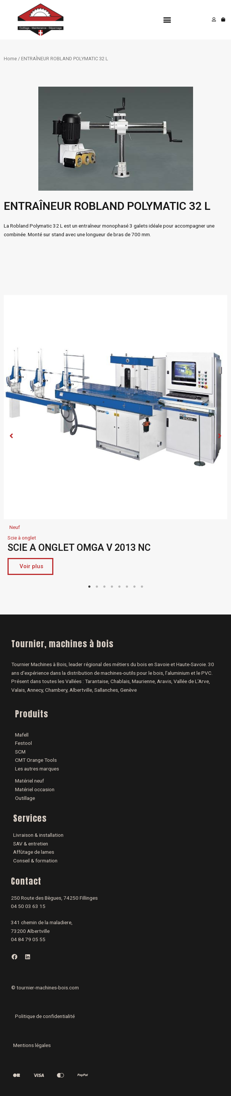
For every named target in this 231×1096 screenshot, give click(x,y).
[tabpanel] (115, 437)
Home (10, 58)
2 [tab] (97, 586)
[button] (167, 20)
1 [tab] (89, 586)
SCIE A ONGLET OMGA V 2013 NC (79, 547)
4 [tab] (112, 586)
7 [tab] (134, 586)
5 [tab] (119, 586)
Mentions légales (32, 1045)
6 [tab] (127, 586)
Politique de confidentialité (45, 1016)
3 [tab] (104, 586)
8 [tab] (142, 586)
